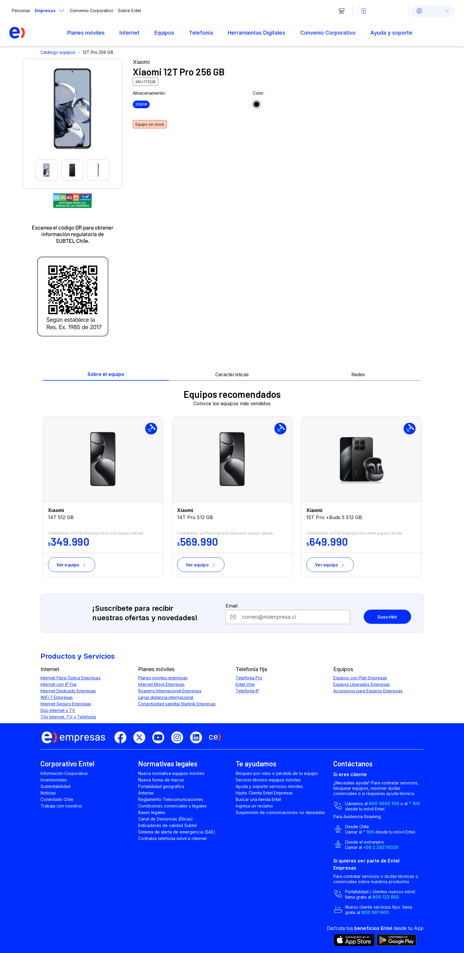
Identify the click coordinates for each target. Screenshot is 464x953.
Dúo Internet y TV (58, 710)
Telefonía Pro (249, 677)
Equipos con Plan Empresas (360, 677)
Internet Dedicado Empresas (68, 690)
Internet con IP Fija (59, 684)
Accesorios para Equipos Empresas (367, 690)
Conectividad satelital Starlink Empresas (177, 703)
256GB (141, 104)
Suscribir (387, 616)
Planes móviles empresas (163, 677)
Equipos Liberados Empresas (361, 684)
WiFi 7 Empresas (57, 697)
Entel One (245, 684)
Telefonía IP (247, 690)
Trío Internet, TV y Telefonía (68, 716)
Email (231, 606)
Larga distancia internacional (166, 697)
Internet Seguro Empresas (66, 703)
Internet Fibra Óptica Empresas (71, 677)
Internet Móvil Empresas (161, 684)
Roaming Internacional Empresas (169, 690)
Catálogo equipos (58, 52)
